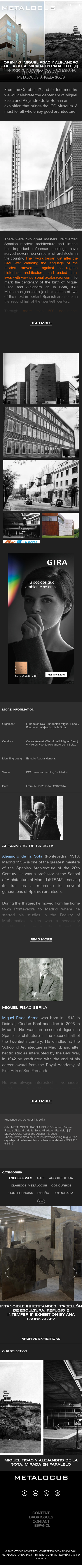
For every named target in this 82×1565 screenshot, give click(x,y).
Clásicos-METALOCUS (29, 1186)
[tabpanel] (41, 1274)
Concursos (61, 1186)
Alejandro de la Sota (28, 846)
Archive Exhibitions (41, 1339)
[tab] (20, 1178)
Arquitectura (61, 1178)
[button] (7, 1273)
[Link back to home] (28, 9)
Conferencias (21, 1193)
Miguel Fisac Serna (24, 1007)
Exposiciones (20, 1178)
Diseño (43, 1193)
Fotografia (63, 1193)
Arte (41, 1178)
